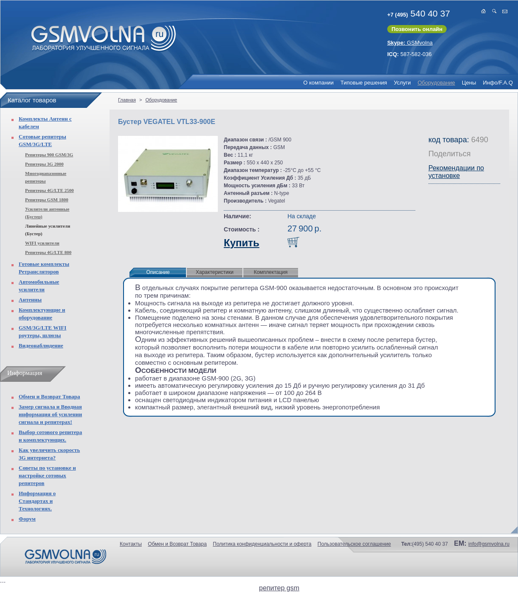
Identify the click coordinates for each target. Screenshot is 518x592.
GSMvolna (410, 42)
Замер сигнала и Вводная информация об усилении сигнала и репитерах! (50, 414)
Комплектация (271, 272)
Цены (469, 82)
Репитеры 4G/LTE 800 (48, 252)
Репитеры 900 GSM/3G (49, 154)
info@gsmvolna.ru (489, 544)
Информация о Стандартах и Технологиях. (37, 501)
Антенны (30, 299)
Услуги (402, 82)
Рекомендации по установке (456, 171)
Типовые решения (364, 82)
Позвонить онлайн (416, 29)
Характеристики (215, 272)
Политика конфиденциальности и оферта (262, 544)
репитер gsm (279, 588)
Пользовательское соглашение (354, 544)
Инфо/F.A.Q (498, 82)
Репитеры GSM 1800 (46, 199)
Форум (27, 519)
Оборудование (436, 82)
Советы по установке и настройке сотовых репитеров (47, 475)
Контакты (131, 544)
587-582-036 (409, 54)
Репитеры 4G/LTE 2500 (49, 190)
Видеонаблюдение (41, 345)
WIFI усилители (42, 242)
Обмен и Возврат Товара (49, 396)
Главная (127, 99)
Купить (241, 242)
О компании (318, 82)
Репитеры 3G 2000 (44, 163)
